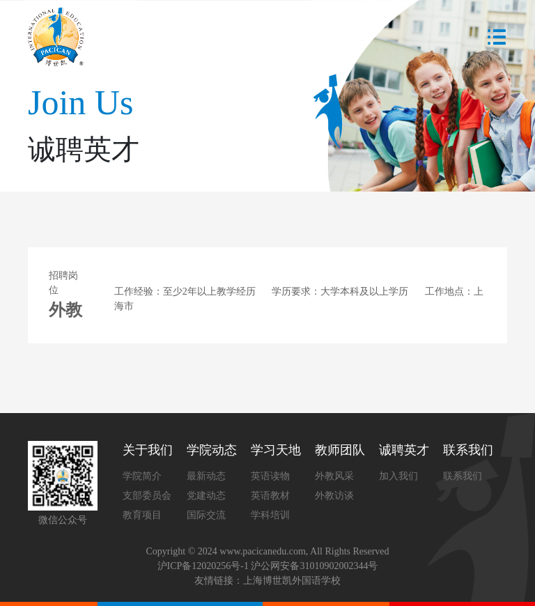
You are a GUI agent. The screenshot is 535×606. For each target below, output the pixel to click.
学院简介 (142, 476)
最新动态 (206, 476)
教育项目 (142, 515)
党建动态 (206, 495)
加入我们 (398, 476)
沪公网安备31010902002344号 (314, 566)
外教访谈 (334, 495)
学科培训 (270, 515)
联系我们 (462, 476)
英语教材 (270, 495)
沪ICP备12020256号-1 (203, 566)
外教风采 (334, 476)
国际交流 (206, 515)
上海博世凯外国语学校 (292, 580)
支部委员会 (147, 495)
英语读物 (270, 476)
